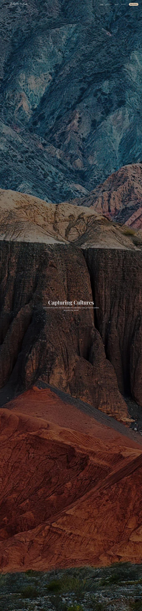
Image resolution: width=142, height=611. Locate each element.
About (116, 4)
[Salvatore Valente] (19, 4)
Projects (109, 4)
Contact (123, 4)
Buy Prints (133, 4)
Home (102, 4)
